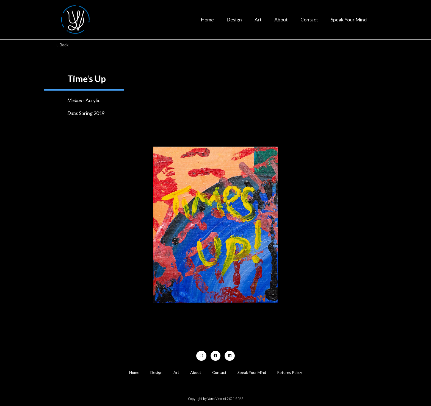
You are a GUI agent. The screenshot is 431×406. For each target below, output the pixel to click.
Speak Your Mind (349, 19)
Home (207, 19)
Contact (309, 19)
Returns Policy (289, 372)
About (281, 19)
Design (234, 19)
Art (258, 19)
